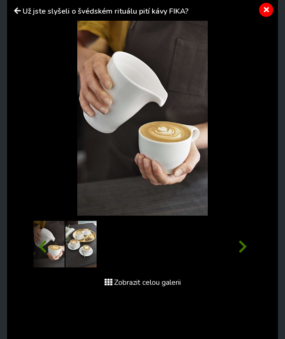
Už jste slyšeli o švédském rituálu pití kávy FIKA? (105, 11)
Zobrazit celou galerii (143, 282)
